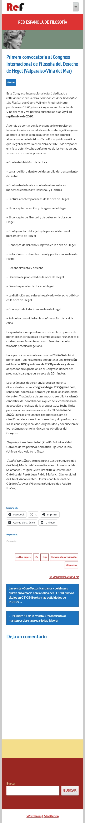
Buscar (11, 783)
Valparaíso (71, 565)
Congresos (11, 82)
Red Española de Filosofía (42, 22)
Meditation (51, 816)
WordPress (34, 816)
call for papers (23, 557)
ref (77, 576)
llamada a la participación (64, 557)
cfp (36, 557)
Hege (44, 557)
